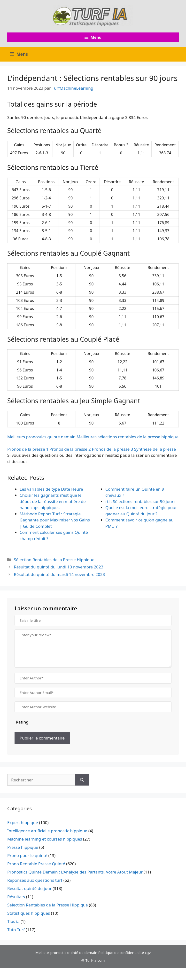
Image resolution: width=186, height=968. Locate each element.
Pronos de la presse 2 (70, 449)
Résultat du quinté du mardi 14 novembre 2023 (59, 574)
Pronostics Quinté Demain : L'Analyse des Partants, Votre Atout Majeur (75, 872)
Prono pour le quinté (27, 855)
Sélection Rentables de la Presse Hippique (54, 559)
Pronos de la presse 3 (112, 449)
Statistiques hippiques (28, 913)
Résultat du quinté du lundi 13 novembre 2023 (58, 567)
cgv (148, 952)
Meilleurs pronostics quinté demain (41, 437)
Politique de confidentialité (121, 952)
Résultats (16, 896)
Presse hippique (22, 847)
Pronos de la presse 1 (27, 449)
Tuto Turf (16, 929)
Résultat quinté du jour (29, 888)
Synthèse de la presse (155, 449)
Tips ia (13, 921)
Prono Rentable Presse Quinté (36, 863)
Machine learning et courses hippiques (44, 839)
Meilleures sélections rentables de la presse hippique (127, 437)
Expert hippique (22, 822)
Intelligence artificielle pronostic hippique (47, 831)
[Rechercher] (82, 780)
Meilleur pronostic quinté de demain (66, 952)
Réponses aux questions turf (34, 880)
